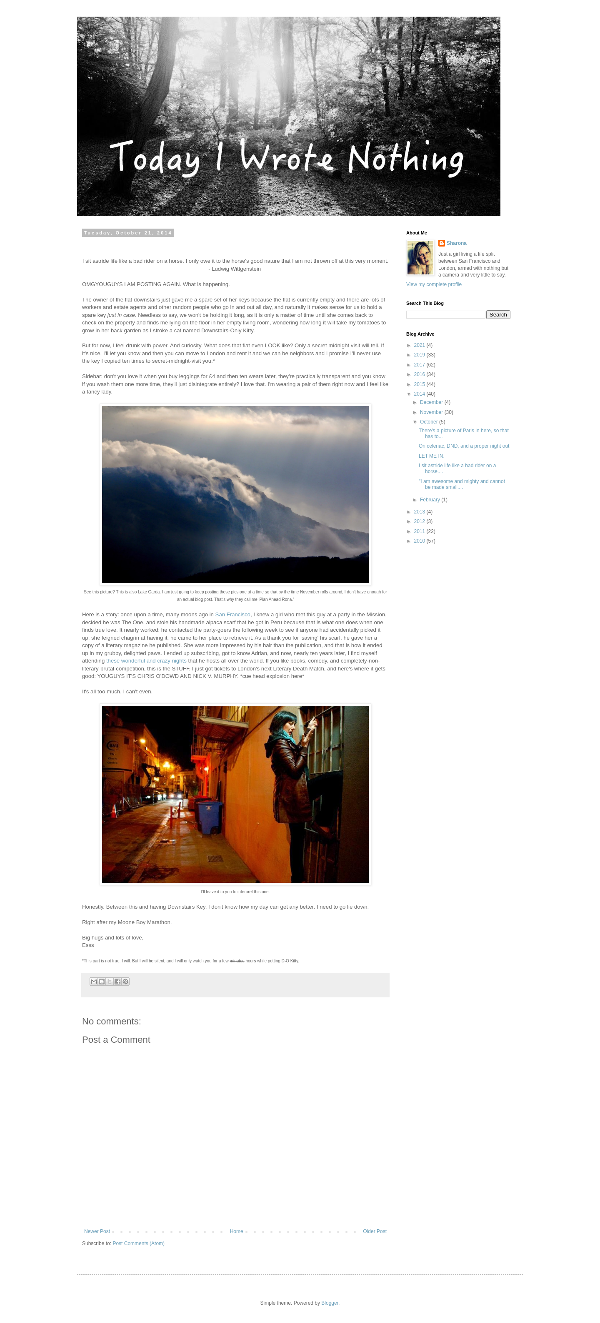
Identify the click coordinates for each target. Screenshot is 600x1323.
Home (236, 1231)
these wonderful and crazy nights (146, 661)
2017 (420, 365)
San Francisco (232, 614)
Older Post (375, 1231)
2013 (420, 512)
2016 (420, 374)
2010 (420, 541)
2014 (420, 394)
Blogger (329, 1303)
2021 (420, 345)
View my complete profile (434, 284)
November (432, 412)
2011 (420, 531)
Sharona (457, 243)
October (429, 422)
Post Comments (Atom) (138, 1243)
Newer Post (97, 1231)
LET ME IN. (432, 456)
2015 (420, 384)
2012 (420, 521)
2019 (420, 355)
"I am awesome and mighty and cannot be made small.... (462, 484)
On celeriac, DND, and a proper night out (464, 446)
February (430, 500)
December (432, 402)
